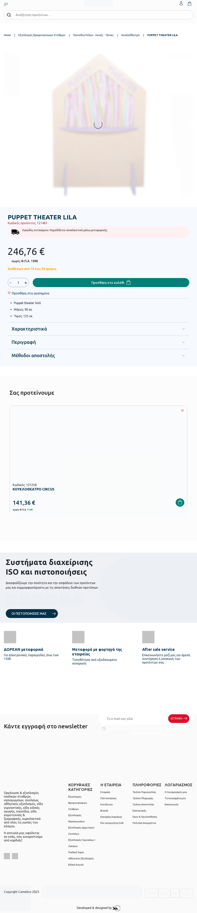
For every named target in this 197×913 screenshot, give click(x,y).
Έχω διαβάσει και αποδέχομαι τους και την (146, 731)
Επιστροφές (139, 810)
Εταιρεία (105, 792)
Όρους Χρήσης (167, 728)
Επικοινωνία (171, 804)
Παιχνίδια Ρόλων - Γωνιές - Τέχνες (93, 35)
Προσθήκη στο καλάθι (107, 282)
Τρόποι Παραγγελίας (144, 792)
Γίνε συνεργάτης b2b (112, 823)
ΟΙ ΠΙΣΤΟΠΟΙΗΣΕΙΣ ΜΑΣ (29, 613)
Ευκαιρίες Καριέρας (111, 816)
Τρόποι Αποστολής (143, 804)
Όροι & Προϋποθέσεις (145, 816)
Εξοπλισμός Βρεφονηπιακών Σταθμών (41, 35)
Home (7, 35)
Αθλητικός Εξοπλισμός (81, 858)
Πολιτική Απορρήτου (145, 733)
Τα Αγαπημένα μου (175, 798)
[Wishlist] (30, 293)
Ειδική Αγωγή (75, 864)
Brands (104, 810)
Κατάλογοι (106, 804)
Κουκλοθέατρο (130, 35)
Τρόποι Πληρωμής (143, 798)
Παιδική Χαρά (76, 852)
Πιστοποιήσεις (108, 798)
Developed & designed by (98, 908)
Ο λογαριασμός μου (176, 792)
